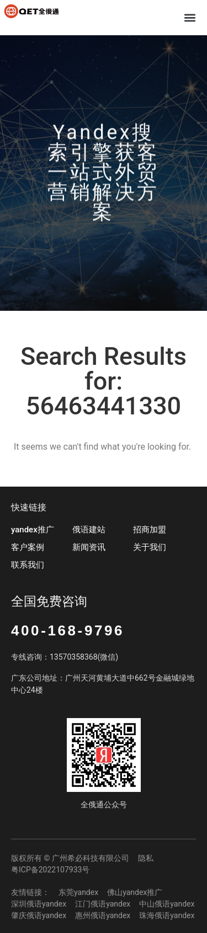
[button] (190, 17)
